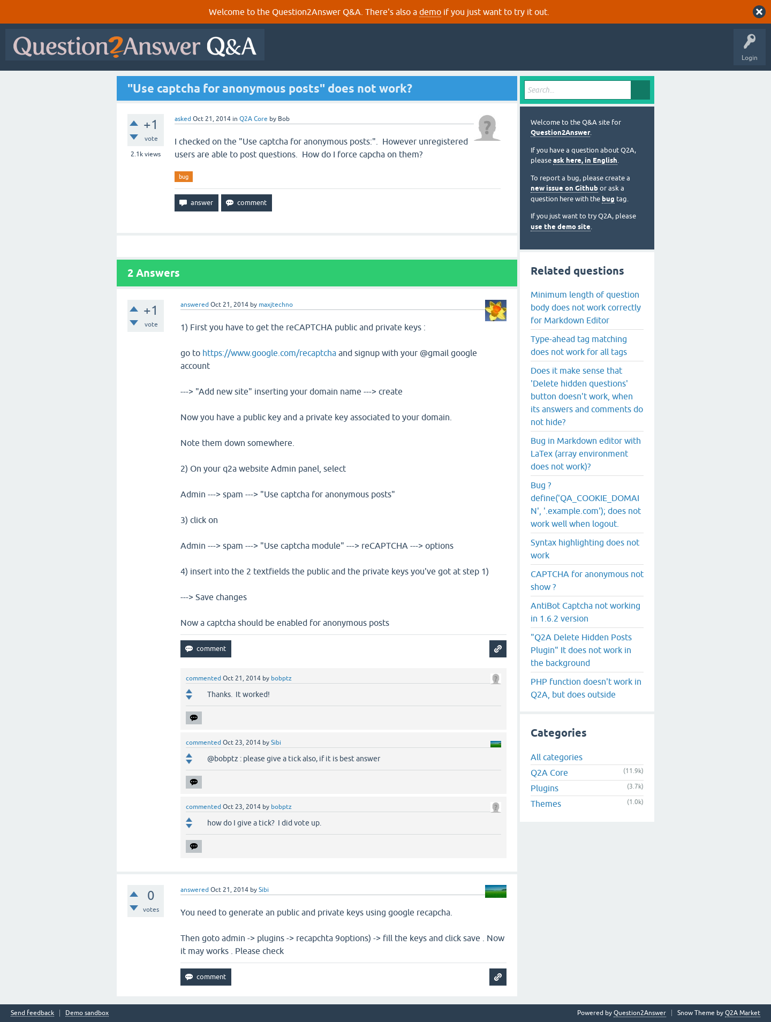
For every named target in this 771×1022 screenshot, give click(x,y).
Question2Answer (560, 132)
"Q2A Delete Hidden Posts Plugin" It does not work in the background (581, 650)
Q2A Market (742, 1013)
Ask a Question (528, 52)
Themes (546, 803)
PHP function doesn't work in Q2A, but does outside (586, 688)
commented (203, 678)
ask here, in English (585, 160)
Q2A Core (253, 119)
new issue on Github (564, 188)
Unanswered (409, 52)
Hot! (368, 52)
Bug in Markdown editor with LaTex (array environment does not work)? (586, 453)
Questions (331, 52)
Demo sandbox (87, 1013)
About (599, 52)
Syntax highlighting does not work (585, 549)
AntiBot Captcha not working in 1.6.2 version (585, 612)
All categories (557, 757)
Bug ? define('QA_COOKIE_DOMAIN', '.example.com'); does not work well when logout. (586, 504)
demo (430, 12)
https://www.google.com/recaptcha (269, 353)
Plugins (544, 788)
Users (483, 52)
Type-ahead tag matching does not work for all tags (579, 345)
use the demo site (561, 227)
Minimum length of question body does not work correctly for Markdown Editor (586, 307)
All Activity (288, 52)
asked (183, 119)
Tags (450, 52)
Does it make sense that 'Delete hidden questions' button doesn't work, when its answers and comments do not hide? (587, 396)
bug (183, 176)
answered (194, 304)
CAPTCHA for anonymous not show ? (587, 580)
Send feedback (32, 1013)
